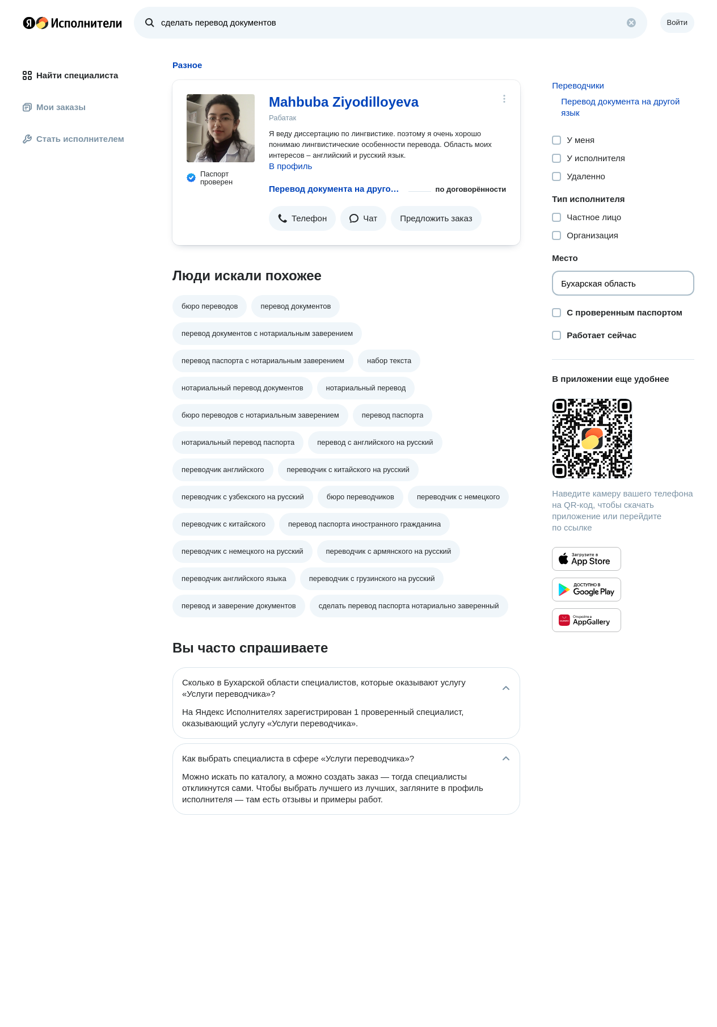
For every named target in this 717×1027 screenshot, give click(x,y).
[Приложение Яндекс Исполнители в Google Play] (586, 589)
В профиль (290, 166)
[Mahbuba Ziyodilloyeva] (221, 128)
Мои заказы (54, 107)
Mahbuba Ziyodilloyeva (344, 102)
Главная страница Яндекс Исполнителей (73, 22)
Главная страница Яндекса (29, 22)
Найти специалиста (70, 75)
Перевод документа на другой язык (336, 188)
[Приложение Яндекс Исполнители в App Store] (586, 559)
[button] (302, 218)
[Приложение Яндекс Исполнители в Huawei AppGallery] (586, 620)
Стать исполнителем (73, 139)
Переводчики (578, 85)
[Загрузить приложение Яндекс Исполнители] (623, 438)
